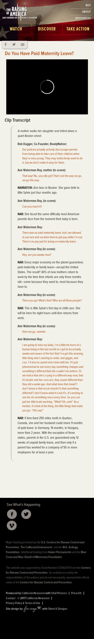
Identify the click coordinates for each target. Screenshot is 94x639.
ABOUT (86, 12)
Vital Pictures (59, 593)
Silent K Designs (57, 609)
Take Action (78, 29)
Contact (10, 598)
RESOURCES (83, 18)
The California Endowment (36, 547)
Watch (16, 29)
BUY (88, 5)
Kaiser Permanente (59, 552)
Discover (47, 29)
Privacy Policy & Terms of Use (23, 603)
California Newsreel (33, 593)
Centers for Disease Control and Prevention (46, 582)
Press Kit (76, 593)
